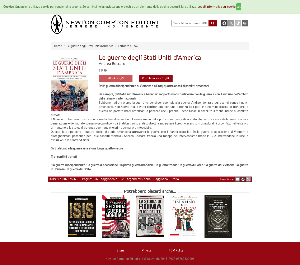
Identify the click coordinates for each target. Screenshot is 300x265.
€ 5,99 (116, 78)
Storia (146, 179)
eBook (111, 78)
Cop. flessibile (150, 78)
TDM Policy (176, 250)
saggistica (108, 179)
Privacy (146, 250)
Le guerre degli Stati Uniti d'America (90, 46)
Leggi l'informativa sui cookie (217, 6)
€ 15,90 (155, 78)
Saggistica (161, 179)
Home (58, 46)
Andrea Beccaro (112, 63)
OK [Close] (239, 7)
